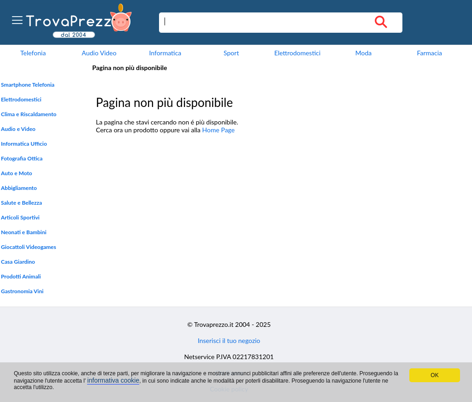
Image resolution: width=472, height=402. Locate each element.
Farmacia (429, 53)
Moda (363, 53)
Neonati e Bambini (24, 232)
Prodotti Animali (21, 276)
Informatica (165, 53)
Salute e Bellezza (21, 202)
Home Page (218, 130)
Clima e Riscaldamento (29, 114)
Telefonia (33, 53)
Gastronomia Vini (22, 291)
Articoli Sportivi (20, 217)
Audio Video (99, 53)
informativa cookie (113, 380)
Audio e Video (18, 128)
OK (434, 375)
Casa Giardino (18, 261)
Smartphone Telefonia (27, 84)
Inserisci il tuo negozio (229, 340)
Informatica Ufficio (24, 143)
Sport (231, 53)
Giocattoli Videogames (28, 246)
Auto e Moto (16, 173)
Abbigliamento (19, 187)
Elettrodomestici (297, 53)
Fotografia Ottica (21, 158)
